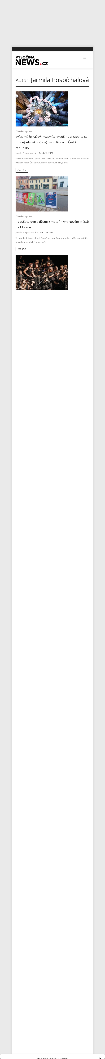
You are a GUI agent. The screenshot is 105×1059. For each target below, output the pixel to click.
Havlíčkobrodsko (25, 761)
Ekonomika (23, 747)
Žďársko (20, 123)
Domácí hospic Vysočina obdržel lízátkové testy (71, 469)
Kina (19, 776)
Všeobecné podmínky (60, 1054)
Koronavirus (23, 791)
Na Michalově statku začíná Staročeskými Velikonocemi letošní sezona (49, 703)
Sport (68, 326)
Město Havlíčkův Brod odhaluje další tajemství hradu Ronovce (49, 693)
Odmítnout (52, 1038)
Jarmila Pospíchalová (26, 148)
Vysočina (20, 272)
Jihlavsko (21, 769)
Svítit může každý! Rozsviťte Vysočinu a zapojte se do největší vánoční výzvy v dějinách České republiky (33, 136)
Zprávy (28, 123)
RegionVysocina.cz (34, 907)
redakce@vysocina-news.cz (32, 983)
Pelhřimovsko (24, 828)
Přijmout (52, 1029)
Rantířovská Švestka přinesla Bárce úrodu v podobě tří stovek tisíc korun (51, 714)
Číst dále (22, 182)
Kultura (67, 190)
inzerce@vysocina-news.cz (32, 990)
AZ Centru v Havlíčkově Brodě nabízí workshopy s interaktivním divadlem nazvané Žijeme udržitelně (50, 684)
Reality (20, 835)
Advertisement (24, 732)
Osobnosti (22, 820)
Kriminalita (22, 798)
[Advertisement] (52, 22)
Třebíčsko (22, 865)
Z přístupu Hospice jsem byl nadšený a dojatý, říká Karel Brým (71, 417)
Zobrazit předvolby (52, 1047)
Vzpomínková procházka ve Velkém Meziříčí (69, 281)
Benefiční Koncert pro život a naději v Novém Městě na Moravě (70, 198)
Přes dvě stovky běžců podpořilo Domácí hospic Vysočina (69, 334)
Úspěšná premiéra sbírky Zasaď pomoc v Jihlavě (42, 675)
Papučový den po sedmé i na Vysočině (30, 279)
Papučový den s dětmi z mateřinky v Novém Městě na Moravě (71, 132)
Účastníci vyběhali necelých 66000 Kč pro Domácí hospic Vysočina (33, 417)
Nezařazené (23, 813)
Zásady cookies (41, 1054)
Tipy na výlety (24, 857)
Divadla (21, 739)
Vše (20, 937)
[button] (100, 1005)
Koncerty (58, 190)
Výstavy (21, 880)
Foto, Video (59, 326)
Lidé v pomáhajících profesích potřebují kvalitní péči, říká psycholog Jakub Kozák (32, 552)
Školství (21, 843)
